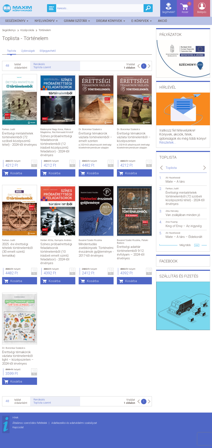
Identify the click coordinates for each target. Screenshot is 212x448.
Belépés (201, 12)
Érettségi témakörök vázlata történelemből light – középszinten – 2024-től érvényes (17, 357)
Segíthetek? (168, 12)
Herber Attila (46, 240)
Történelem (45, 30)
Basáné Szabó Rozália (90, 240)
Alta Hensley (172, 211)
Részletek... (167, 142)
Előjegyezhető (48, 50)
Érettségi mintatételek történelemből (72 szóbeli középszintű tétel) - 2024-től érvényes (19, 139)
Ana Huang (171, 222)
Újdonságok (28, 50)
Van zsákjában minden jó (183, 215)
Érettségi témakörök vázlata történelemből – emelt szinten (95, 137)
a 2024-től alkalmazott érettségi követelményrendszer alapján (95, 146)
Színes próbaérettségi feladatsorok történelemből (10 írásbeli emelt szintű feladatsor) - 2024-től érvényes (56, 253)
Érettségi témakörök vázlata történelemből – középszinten (133, 137)
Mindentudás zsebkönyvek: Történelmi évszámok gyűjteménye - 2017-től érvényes (96, 249)
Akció (162, 21)
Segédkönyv (16, 21)
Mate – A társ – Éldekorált (184, 237)
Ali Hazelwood (173, 177)
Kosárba (16, 173)
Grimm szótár (77, 21)
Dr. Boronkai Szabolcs (90, 129)
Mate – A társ (175, 181)
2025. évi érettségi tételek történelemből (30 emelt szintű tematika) (17, 249)
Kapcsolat (18, 427)
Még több (185, 245)
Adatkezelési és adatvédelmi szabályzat (74, 422)
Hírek (15, 417)
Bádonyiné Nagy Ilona (51, 129)
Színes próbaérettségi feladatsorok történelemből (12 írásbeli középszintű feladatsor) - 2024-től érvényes (56, 145)
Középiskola (27, 30)
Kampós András (63, 240)
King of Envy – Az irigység (184, 226)
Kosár (187, 7)
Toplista (11, 50)
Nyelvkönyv (46, 21)
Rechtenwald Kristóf (62, 132)
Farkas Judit (8, 129)
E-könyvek (141, 21)
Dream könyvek (110, 21)
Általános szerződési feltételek (30, 422)
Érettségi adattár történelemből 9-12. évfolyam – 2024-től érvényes (130, 252)
